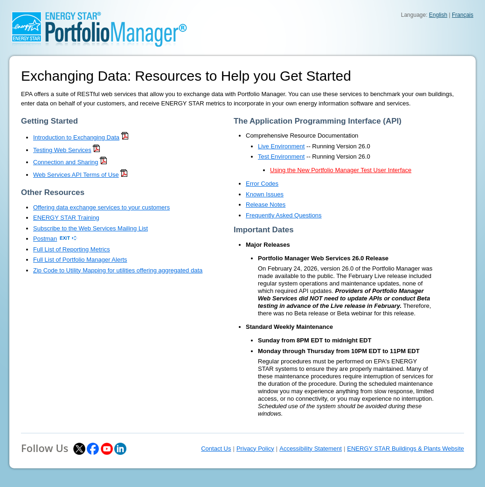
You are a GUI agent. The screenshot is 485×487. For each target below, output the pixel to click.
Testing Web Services (62, 149)
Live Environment (281, 146)
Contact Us (216, 448)
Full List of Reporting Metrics (71, 249)
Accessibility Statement (310, 448)
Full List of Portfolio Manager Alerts (80, 259)
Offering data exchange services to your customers (101, 207)
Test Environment (281, 156)
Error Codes (262, 183)
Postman (45, 238)
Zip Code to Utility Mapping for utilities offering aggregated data (117, 270)
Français (462, 15)
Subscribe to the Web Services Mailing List (90, 228)
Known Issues (265, 194)
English (438, 15)
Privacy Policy (255, 448)
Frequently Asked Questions (284, 215)
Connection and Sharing (65, 162)
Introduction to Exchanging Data (76, 137)
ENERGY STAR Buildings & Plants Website (405, 448)
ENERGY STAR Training (66, 217)
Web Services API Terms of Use (76, 174)
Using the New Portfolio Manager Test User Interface (340, 170)
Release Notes (265, 204)
